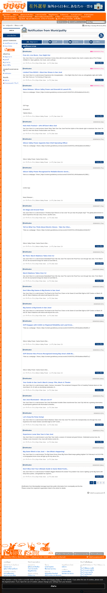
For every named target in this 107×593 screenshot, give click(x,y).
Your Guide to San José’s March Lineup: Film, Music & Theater (47, 382)
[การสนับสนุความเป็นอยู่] (70, 16)
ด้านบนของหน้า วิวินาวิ (11, 83)
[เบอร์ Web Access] (33, 18)
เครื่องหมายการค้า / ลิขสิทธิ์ (39, 557)
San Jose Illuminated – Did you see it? (37, 400)
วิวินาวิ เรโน (83, 576)
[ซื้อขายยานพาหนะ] (9, 16)
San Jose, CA (58, 116)
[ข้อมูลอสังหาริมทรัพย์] (24, 16)
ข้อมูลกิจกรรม (32, 571)
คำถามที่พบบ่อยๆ (9, 573)
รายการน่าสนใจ (33, 569)
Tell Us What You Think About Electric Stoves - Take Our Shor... (47, 227)
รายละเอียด (99, 63)
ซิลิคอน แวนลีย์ (19, 25)
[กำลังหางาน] (63, 14)
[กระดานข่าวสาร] (76, 14)
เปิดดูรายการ (8, 57)
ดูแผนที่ (6, 59)
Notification (7, 73)
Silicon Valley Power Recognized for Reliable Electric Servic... (46, 172)
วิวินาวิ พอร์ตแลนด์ (86, 574)
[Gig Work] (21, 18)
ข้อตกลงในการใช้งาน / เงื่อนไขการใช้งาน (16, 557)
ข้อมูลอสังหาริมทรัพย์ (51, 573)
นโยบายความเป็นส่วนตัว (58, 557)
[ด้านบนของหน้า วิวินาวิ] (13, 6)
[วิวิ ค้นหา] (6, 14)
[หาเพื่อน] (57, 16)
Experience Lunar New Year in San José (38, 434)
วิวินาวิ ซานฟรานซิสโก (87, 570)
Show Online (8, 46)
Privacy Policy (55, 580)
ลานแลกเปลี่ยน (66, 571)
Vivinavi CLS (8, 567)
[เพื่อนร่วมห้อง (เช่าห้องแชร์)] (42, 16)
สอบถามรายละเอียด (10, 575)
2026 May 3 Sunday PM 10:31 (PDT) (95, 25)
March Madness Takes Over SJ (34, 273)
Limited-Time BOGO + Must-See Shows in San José (42, 72)
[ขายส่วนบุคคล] (88, 14)
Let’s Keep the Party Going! (33, 417)
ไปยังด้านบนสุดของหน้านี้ (96, 557)
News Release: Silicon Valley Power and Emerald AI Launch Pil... (47, 89)
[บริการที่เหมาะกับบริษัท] (64, 18)
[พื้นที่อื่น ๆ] (78, 18)
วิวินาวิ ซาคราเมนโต (86, 572)
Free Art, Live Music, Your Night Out (36, 55)
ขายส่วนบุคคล (49, 567)
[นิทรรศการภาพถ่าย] (9, 18)
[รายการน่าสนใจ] (40, 14)
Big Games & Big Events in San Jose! (37, 308)
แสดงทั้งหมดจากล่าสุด (11, 43)
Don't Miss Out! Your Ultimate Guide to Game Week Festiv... (45, 469)
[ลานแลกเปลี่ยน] (85, 16)
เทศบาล (11, 30)
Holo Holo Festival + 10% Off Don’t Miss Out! (40, 125)
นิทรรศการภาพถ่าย (68, 573)
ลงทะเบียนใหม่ (11, 35)
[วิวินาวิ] (48, 18)
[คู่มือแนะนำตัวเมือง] (26, 14)
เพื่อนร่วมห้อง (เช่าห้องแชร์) (53, 575)
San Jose (55, 63)
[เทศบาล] (15, 14)
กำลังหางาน (31, 575)
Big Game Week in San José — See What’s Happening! (44, 451)
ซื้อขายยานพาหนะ (50, 569)
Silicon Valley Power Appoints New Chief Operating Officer (45, 143)
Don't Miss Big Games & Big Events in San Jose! (41, 290)
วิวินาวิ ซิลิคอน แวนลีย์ (87, 568)
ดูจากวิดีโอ (7, 65)
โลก (4, 25)
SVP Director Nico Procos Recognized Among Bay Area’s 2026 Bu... (48, 354)
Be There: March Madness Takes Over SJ (38, 256)
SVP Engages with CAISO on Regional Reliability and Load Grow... (48, 325)
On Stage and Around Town (33, 210)
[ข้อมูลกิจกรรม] (52, 14)
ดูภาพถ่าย (7, 62)
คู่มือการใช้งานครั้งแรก (11, 569)
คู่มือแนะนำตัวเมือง (33, 567)
